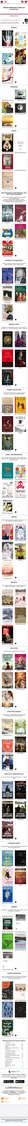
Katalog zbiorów (14, 15)
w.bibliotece (13, 1092)
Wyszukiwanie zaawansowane (7, 22)
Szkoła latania (7, 1049)
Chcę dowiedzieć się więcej (7, 1121)
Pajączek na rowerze (8, 1061)
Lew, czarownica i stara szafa (10, 1044)
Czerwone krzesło (8, 1062)
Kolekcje (17, 22)
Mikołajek (6, 1046)
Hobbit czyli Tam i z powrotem (10, 1045)
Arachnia (6, 1066)
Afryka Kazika (7, 1063)
